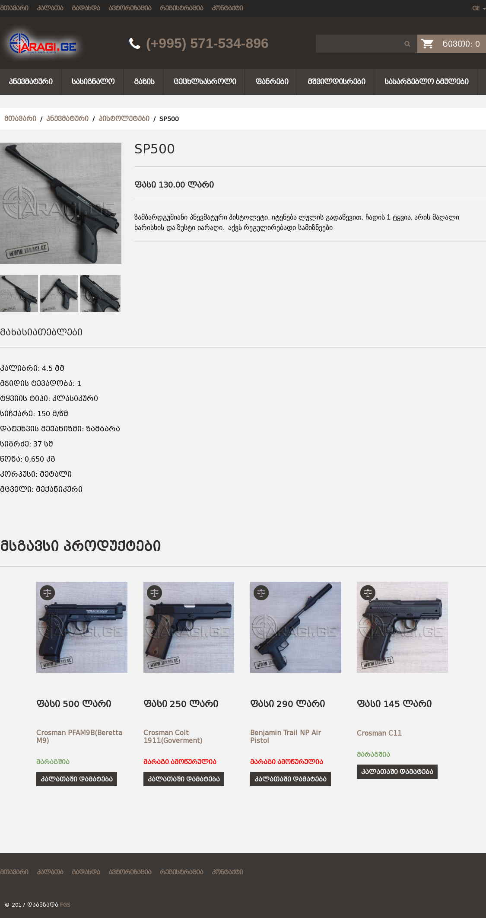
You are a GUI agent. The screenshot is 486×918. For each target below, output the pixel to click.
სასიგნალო (93, 82)
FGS (65, 905)
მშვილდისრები (336, 82)
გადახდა (86, 8)
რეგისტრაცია (181, 8)
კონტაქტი (227, 8)
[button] (407, 44)
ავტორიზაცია (129, 8)
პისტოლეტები (123, 118)
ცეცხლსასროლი (205, 82)
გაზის (144, 82)
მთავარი (14, 8)
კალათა (50, 8)
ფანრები (271, 82)
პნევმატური (30, 82)
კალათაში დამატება (77, 779)
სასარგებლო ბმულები (426, 82)
